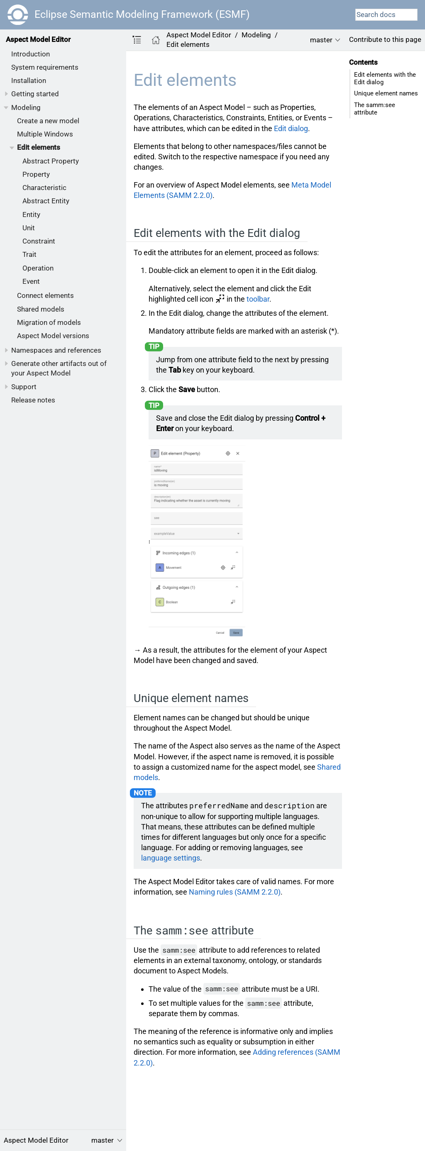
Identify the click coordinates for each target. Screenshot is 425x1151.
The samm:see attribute (374, 108)
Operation (38, 268)
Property (36, 174)
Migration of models (49, 322)
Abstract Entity (45, 201)
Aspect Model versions (53, 336)
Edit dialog (291, 128)
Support (24, 387)
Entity (31, 214)
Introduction (30, 54)
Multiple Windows (45, 134)
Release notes (33, 400)
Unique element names (386, 93)
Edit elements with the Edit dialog (385, 78)
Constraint (38, 241)
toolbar (258, 299)
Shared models (40, 309)
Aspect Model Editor (38, 39)
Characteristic (44, 187)
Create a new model (48, 121)
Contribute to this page (385, 39)
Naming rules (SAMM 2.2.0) (235, 892)
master (321, 40)
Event (31, 281)
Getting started (35, 94)
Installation (28, 80)
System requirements (44, 67)
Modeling (26, 107)
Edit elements (38, 147)
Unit (28, 228)
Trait (29, 254)
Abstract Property (50, 161)
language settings (170, 857)
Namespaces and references (56, 350)
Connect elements (45, 295)
